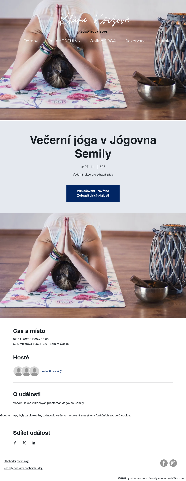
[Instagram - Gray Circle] (173, 463)
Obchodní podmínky (16, 461)
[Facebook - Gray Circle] (164, 463)
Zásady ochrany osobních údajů (23, 468)
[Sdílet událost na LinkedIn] (33, 442)
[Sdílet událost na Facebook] (15, 442)
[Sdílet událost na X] (24, 442)
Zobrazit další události (93, 195)
